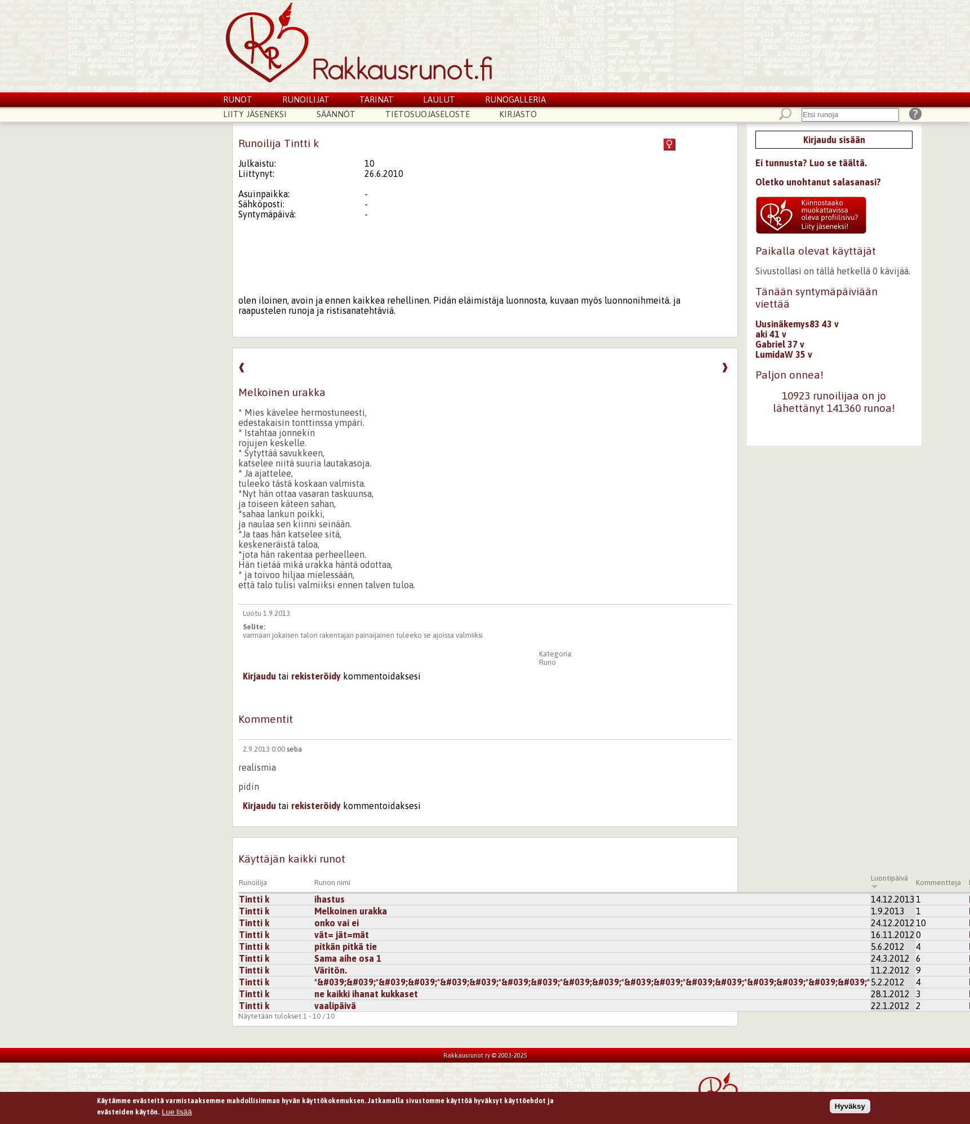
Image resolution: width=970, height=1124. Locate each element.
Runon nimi (332, 882)
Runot (237, 99)
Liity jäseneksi (255, 114)
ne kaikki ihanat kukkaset (366, 994)
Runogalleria (515, 99)
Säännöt (336, 114)
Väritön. (330, 970)
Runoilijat (306, 99)
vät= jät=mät (341, 935)
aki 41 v (770, 334)
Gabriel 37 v (779, 344)
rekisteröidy (316, 676)
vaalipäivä (335, 1006)
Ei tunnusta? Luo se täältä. (811, 163)
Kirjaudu (259, 676)
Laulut (439, 99)
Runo (547, 662)
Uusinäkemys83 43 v (797, 324)
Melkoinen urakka (350, 911)
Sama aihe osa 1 (347, 958)
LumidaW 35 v (783, 354)
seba (294, 749)
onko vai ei (336, 923)
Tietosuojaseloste (427, 114)
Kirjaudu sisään (834, 140)
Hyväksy (850, 1108)
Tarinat (376, 99)
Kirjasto (518, 114)
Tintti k (254, 899)
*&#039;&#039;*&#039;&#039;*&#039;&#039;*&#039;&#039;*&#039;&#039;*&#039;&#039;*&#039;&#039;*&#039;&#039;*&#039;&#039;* (592, 982)
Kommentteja (938, 882)
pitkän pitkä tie (345, 946)
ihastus (329, 899)
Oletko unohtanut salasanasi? (818, 182)
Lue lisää (177, 1113)
